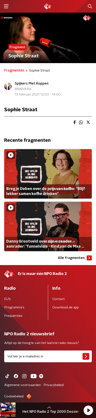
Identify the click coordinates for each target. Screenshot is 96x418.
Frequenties (13, 315)
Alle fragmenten (75, 257)
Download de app (65, 307)
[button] (88, 410)
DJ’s (7, 299)
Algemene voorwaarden (22, 385)
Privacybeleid (53, 385)
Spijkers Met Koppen (32, 83)
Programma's (14, 307)
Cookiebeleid (14, 396)
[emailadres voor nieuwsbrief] (48, 356)
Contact (58, 299)
